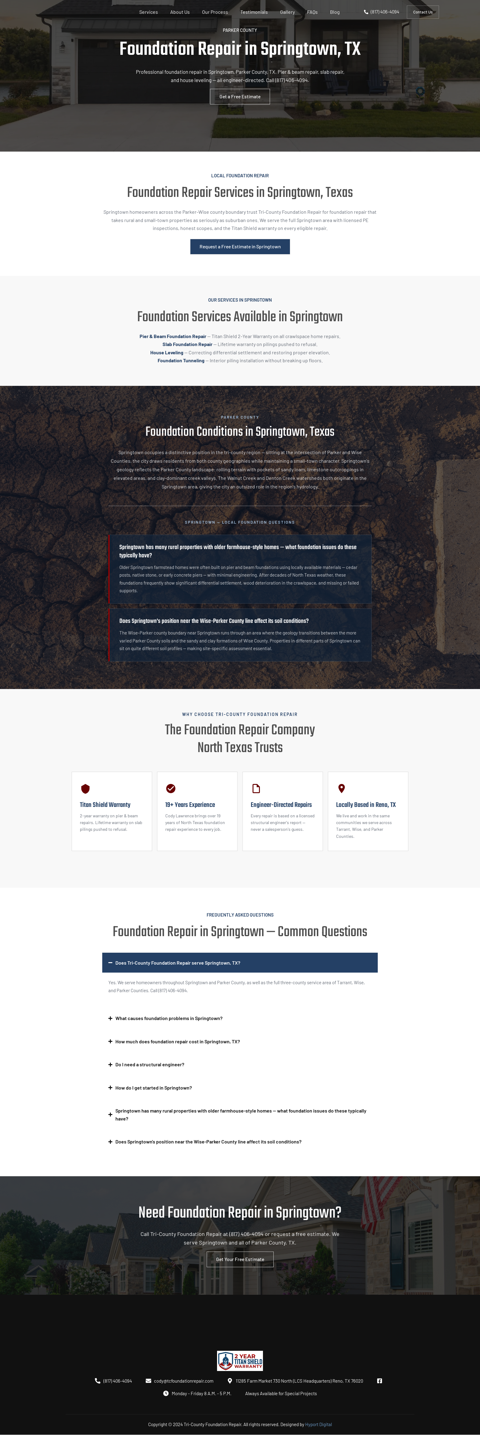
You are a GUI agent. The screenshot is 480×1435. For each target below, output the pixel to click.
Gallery (287, 12)
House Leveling (166, 352)
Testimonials (254, 12)
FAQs (312, 12)
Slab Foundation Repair (187, 344)
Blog (335, 12)
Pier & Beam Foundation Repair (173, 336)
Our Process (215, 12)
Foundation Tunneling (181, 360)
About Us (180, 12)
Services (148, 12)
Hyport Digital (318, 1424)
